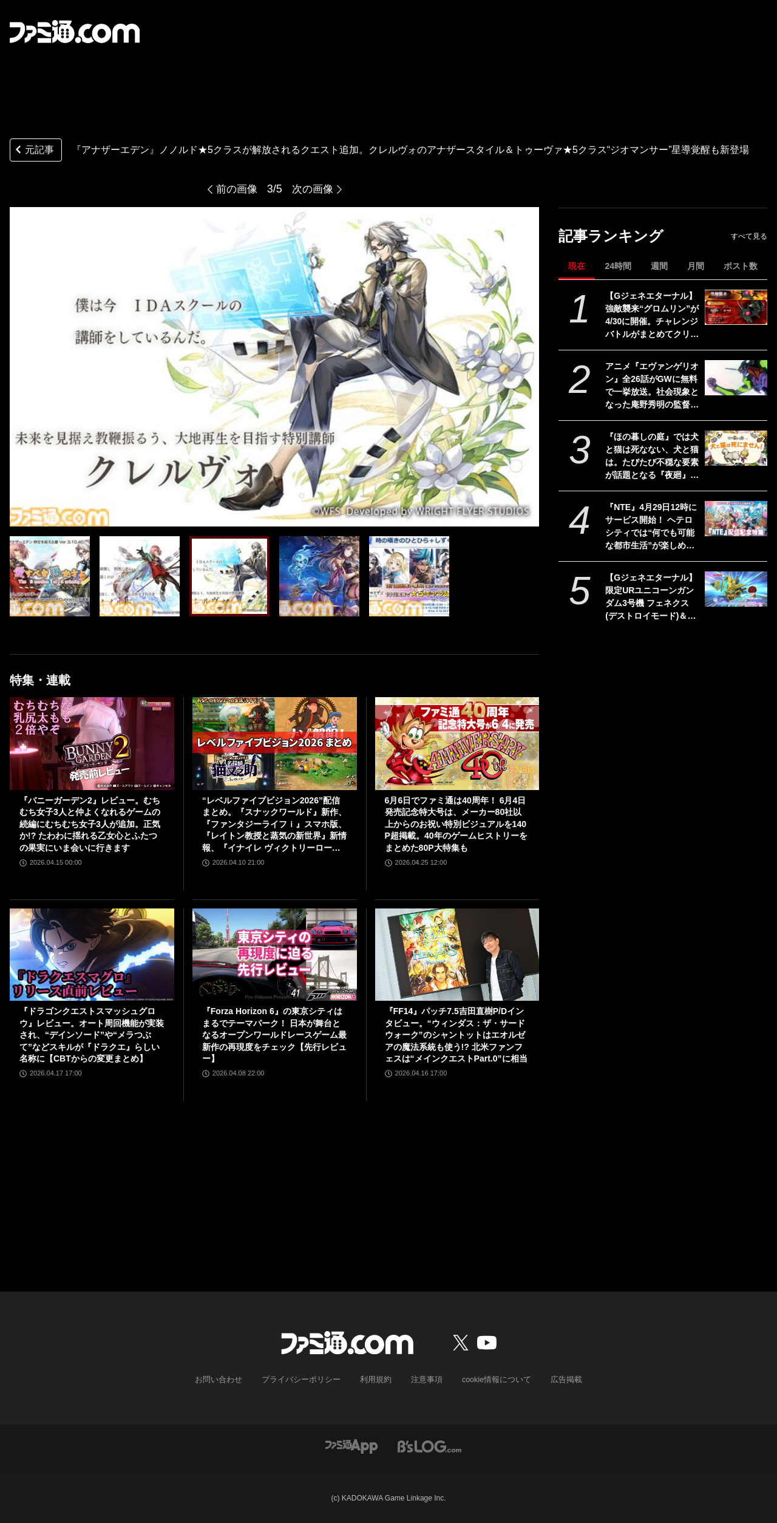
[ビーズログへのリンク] (429, 1445)
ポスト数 (741, 266)
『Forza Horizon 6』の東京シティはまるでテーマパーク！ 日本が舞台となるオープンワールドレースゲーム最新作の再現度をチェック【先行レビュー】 (274, 1034)
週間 (659, 266)
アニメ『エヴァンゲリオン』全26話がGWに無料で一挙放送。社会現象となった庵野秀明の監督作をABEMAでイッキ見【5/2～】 (652, 386)
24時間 (618, 266)
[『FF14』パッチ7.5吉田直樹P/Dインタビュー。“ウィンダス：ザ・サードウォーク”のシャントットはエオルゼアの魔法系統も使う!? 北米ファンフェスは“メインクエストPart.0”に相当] (457, 954)
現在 (576, 266)
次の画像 (314, 189)
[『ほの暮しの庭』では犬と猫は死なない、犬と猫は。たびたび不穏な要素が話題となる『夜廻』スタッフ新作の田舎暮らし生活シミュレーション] (736, 448)
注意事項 (424, 1379)
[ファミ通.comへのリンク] (75, 31)
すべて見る (749, 236)
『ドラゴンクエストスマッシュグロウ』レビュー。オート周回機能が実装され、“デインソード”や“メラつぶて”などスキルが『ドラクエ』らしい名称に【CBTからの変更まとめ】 (91, 1034)
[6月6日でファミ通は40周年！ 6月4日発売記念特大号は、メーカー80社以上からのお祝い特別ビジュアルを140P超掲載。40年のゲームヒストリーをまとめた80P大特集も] (457, 743)
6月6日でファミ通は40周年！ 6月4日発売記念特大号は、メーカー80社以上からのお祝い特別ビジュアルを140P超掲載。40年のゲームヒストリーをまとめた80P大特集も (456, 824)
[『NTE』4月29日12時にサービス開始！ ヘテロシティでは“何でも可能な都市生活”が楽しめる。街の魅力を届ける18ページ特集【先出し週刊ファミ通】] (736, 518)
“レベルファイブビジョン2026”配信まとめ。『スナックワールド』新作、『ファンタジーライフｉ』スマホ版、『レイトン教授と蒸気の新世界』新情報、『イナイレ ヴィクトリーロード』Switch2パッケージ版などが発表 (274, 825)
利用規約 (375, 1379)
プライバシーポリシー (305, 1379)
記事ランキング (610, 236)
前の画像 (235, 189)
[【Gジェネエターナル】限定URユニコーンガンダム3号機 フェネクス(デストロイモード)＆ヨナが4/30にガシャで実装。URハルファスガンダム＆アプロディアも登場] (736, 589)
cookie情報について (490, 1379)
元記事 (33, 151)
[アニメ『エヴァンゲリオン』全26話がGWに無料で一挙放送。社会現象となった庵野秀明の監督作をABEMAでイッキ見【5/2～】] (736, 377)
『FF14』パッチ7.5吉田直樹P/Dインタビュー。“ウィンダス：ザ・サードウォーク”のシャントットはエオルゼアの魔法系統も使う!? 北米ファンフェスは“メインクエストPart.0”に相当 (456, 1034)
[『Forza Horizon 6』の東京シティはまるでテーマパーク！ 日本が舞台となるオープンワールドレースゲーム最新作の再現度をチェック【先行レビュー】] (274, 954)
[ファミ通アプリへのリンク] (351, 1445)
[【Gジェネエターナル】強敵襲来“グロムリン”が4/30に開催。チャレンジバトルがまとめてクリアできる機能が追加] (736, 307)
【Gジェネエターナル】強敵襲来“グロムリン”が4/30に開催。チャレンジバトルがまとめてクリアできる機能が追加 (652, 316)
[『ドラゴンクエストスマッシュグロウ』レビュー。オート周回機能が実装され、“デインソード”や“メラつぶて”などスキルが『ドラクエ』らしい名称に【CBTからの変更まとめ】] (92, 954)
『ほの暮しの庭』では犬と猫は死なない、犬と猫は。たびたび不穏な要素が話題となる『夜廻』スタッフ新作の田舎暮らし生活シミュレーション (652, 457)
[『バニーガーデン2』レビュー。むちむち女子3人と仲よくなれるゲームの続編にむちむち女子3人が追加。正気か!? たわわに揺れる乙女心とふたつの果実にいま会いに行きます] (92, 743)
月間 (695, 266)
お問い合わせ (227, 1379)
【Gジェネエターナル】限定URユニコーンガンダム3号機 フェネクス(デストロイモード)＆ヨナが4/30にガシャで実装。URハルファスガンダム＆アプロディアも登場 (652, 597)
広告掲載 (556, 1379)
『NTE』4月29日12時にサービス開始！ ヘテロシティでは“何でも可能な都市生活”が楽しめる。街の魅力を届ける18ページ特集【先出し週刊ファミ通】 (652, 527)
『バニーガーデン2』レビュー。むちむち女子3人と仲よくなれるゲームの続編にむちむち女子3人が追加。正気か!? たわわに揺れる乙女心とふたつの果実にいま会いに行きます (89, 824)
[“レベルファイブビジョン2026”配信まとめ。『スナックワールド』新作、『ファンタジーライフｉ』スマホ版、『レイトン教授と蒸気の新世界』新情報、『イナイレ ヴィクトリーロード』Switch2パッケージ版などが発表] (274, 743)
